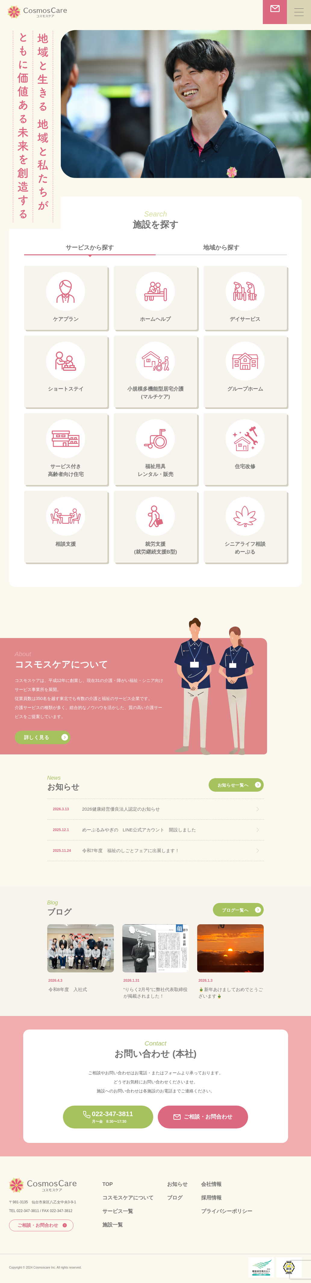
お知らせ (177, 1184)
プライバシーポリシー (226, 1211)
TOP (107, 1184)
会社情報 (211, 1184)
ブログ (174, 1198)
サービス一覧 (117, 1211)
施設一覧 (112, 1225)
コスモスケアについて (128, 1198)
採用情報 (211, 1198)
